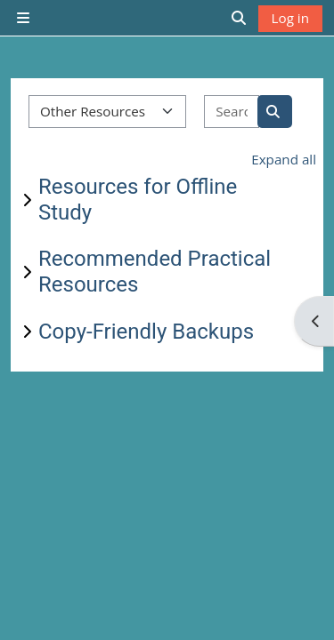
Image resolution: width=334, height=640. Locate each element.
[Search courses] (231, 111)
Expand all (283, 159)
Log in (290, 18)
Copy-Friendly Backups (146, 331)
